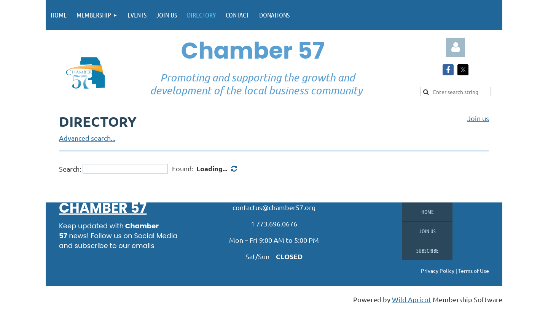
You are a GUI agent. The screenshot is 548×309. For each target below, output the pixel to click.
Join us (478, 118)
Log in (455, 47)
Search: (70, 169)
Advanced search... (87, 138)
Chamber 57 (103, 208)
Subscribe (427, 250)
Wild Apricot (411, 299)
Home (427, 211)
